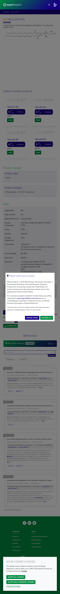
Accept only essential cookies (21, 582)
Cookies (24, 571)
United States (32, 318)
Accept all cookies (16, 577)
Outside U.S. (46, 318)
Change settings (13, 586)
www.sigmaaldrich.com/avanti (28, 298)
